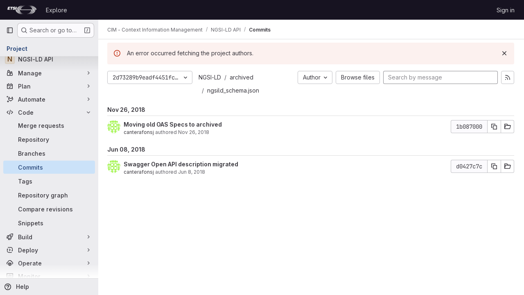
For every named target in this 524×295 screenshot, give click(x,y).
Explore (56, 10)
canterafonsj (139, 132)
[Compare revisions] (49, 209)
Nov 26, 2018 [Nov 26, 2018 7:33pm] (194, 132)
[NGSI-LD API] (49, 59)
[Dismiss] (504, 53)
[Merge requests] (49, 125)
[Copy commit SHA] (494, 126)
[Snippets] (49, 222)
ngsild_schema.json (234, 90)
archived (242, 77)
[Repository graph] (49, 195)
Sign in (506, 10)
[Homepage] (22, 9)
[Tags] (49, 181)
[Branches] (49, 153)
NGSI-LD (210, 77)
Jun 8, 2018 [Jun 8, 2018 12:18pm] (192, 172)
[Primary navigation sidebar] (9, 30)
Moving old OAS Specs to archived (173, 124)
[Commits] (49, 167)
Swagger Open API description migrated (181, 164)
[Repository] (49, 139)
